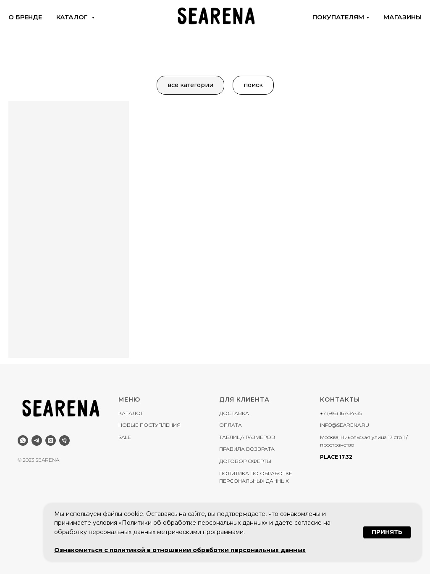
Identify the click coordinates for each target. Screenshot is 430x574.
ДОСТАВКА (234, 413)
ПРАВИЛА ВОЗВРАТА (247, 449)
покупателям (338, 17)
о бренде (25, 17)
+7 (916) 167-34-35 (341, 413)
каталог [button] (72, 17)
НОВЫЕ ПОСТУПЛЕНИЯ (149, 425)
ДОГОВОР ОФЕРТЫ (245, 461)
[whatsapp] (23, 440)
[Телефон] (64, 440)
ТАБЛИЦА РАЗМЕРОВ (247, 437)
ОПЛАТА (230, 425)
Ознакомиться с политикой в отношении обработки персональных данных (180, 550)
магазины (402, 17)
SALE (124, 437)
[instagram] (50, 440)
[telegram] (36, 440)
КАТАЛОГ (131, 413)
